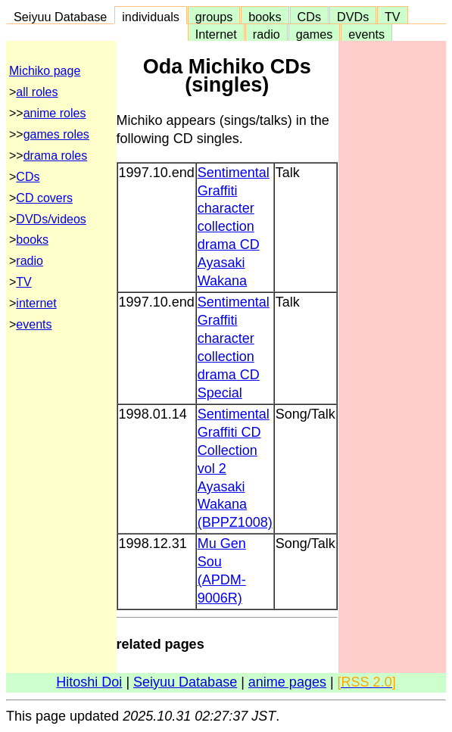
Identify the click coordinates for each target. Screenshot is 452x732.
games (314, 34)
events (366, 34)
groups (214, 16)
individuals (150, 16)
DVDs (353, 16)
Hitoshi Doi (89, 682)
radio (266, 34)
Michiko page (44, 70)
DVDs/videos (51, 219)
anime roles (54, 113)
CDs (309, 16)
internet (36, 303)
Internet (216, 34)
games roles (56, 134)
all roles (37, 92)
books (265, 16)
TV (392, 16)
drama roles (55, 155)
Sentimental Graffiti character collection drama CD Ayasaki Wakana (234, 227)
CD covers (44, 198)
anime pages (287, 682)
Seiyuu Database (60, 16)
